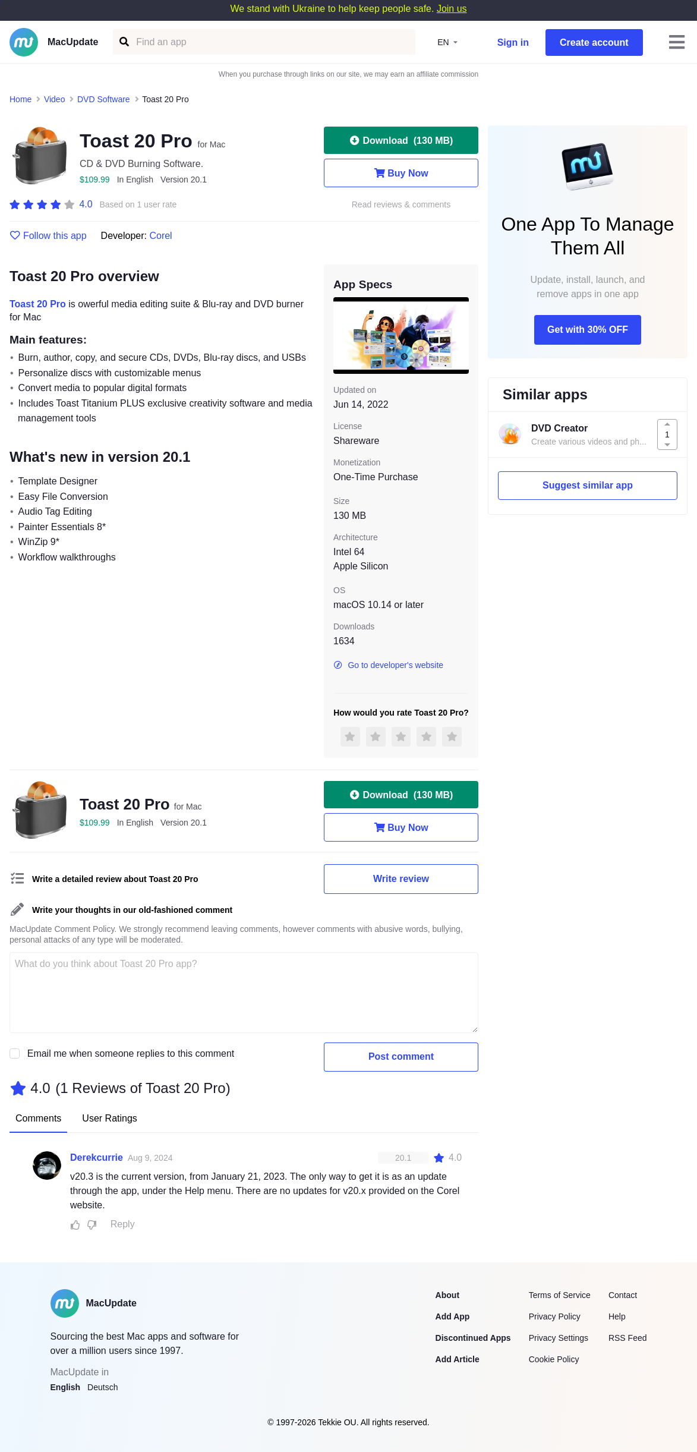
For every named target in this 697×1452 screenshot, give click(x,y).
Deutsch (102, 1387)
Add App (453, 1316)
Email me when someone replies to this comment (131, 1053)
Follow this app (48, 236)
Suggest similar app (588, 485)
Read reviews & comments (401, 205)
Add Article (458, 1359)
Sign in (513, 42)
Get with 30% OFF (587, 329)
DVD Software (103, 99)
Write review (401, 879)
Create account (594, 42)
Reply (123, 1224)
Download (401, 140)
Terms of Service (560, 1295)
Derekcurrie (96, 1157)
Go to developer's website (388, 665)
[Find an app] (123, 41)
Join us (452, 8)
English (66, 1387)
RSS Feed (627, 1338)
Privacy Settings (558, 1338)
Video (54, 99)
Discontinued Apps (473, 1338)
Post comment (401, 1056)
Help (617, 1316)
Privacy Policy (555, 1316)
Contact (622, 1295)
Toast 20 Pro (38, 304)
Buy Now (401, 172)
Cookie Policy (554, 1359)
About (447, 1295)
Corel (160, 235)
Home (20, 99)
